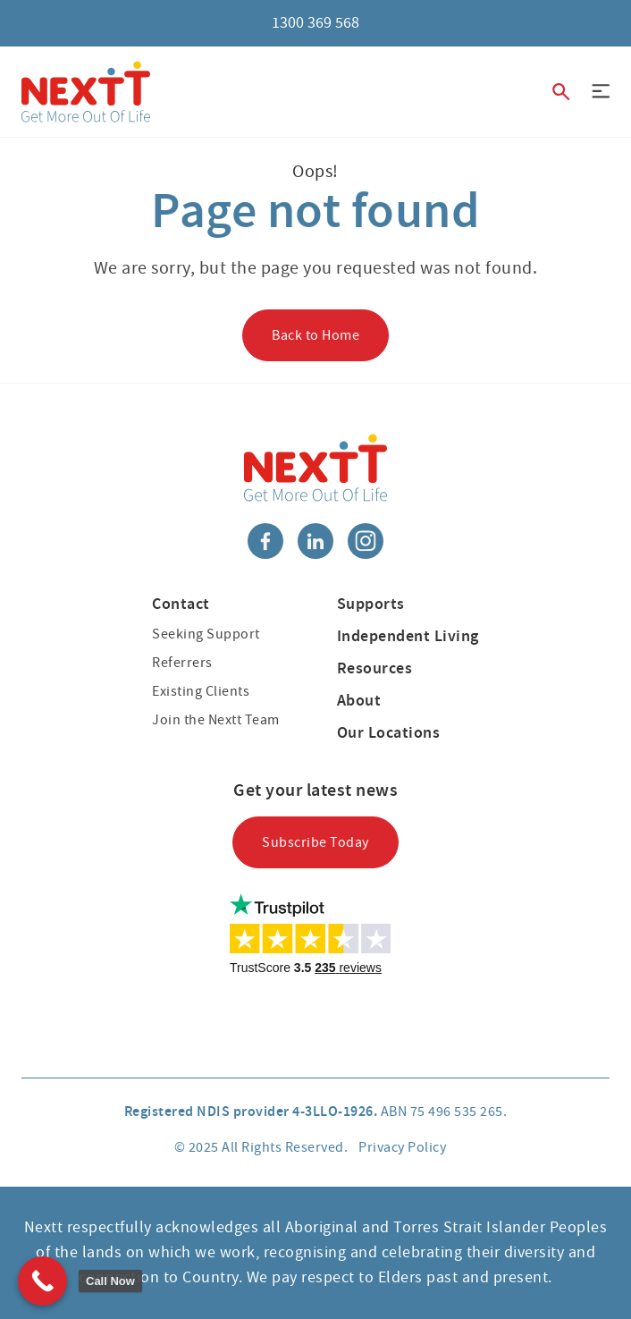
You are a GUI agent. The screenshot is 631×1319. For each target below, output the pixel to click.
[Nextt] (85, 92)
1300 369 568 (315, 23)
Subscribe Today (315, 842)
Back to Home (315, 335)
